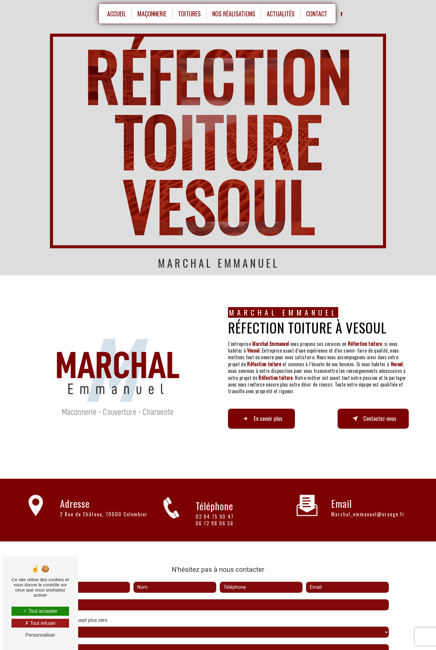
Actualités (281, 13)
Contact (316, 13)
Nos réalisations (233, 13)
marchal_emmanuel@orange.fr (368, 507)
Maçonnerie (152, 13)
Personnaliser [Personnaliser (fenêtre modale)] (40, 635)
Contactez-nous (373, 419)
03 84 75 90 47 (215, 523)
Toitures (189, 13)
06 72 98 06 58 (214, 530)
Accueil (116, 13)
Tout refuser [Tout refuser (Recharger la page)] (40, 623)
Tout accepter (40, 611)
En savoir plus (261, 419)
